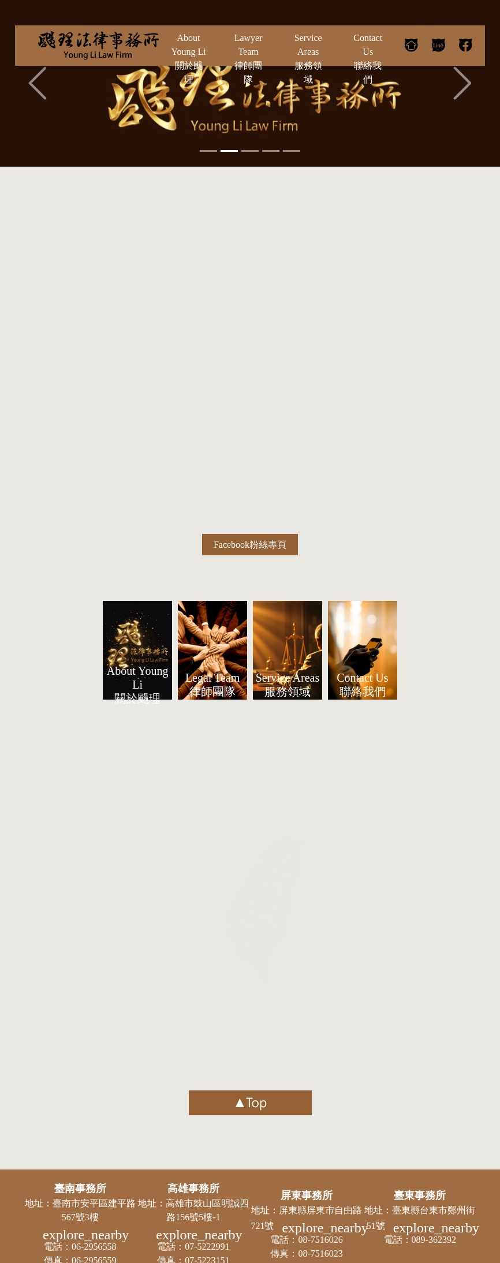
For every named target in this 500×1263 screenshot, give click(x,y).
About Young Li (188, 60)
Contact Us (367, 60)
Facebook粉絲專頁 (250, 545)
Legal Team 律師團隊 (212, 684)
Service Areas (308, 60)
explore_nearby (86, 1234)
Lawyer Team (248, 60)
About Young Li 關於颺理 (138, 684)
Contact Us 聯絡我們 (362, 684)
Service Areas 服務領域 (288, 684)
